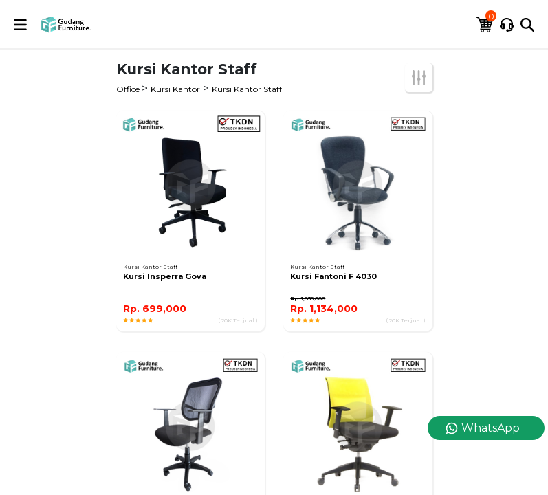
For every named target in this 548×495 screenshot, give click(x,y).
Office (129, 89)
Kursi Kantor (175, 89)
